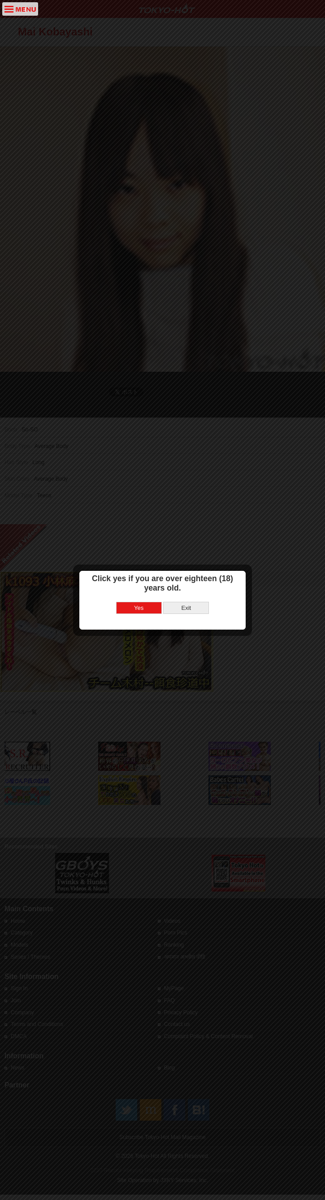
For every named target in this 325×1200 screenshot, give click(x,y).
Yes (138, 525)
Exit (186, 525)
